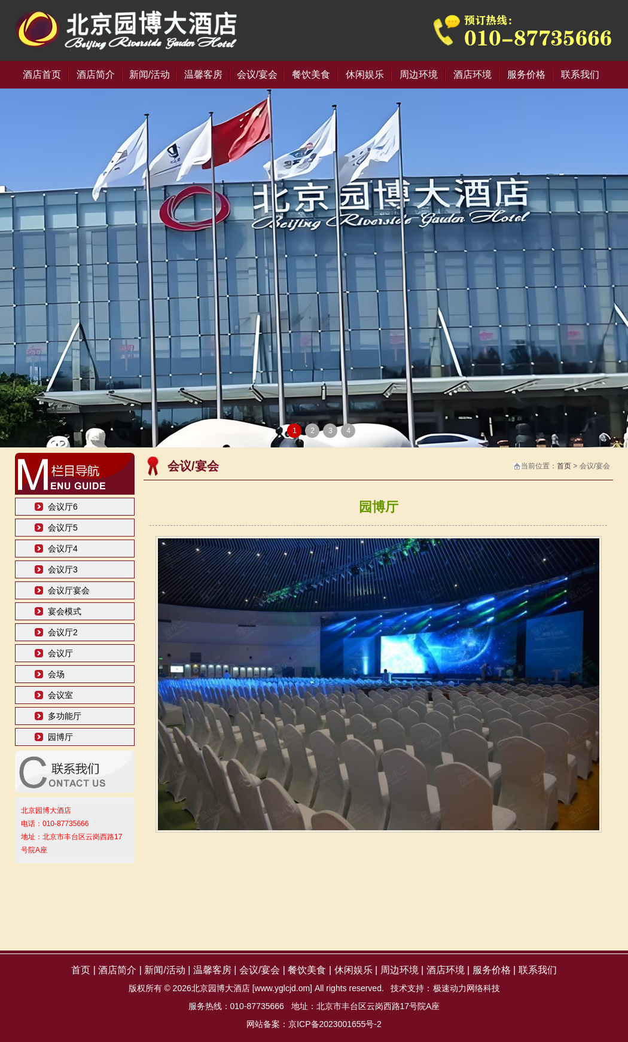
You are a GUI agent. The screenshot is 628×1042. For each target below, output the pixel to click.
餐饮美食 (311, 74)
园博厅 (60, 737)
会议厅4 (63, 548)
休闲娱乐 (365, 74)
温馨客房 (203, 74)
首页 (564, 466)
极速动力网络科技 (466, 988)
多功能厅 (64, 716)
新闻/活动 (149, 74)
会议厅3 (63, 569)
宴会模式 (64, 611)
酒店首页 (42, 74)
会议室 (60, 695)
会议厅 (60, 653)
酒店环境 (472, 74)
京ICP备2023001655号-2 (335, 1024)
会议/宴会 (257, 74)
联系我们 (580, 74)
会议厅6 (63, 506)
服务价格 (526, 74)
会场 (56, 674)
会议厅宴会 (69, 590)
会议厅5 (63, 527)
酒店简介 (96, 74)
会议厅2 (63, 632)
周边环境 (419, 74)
